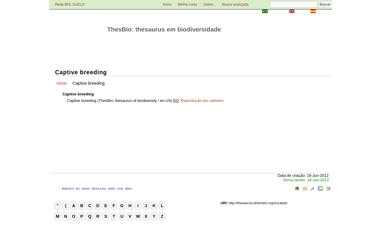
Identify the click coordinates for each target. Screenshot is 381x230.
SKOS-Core (99, 188)
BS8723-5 (68, 188)
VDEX (111, 188)
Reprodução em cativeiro (202, 100)
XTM (120, 188)
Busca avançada (235, 4)
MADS (86, 188)
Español (324, 12)
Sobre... (209, 4)
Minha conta (187, 4)
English (302, 12)
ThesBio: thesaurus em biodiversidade (164, 29)
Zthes (128, 188)
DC (78, 188)
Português (278, 12)
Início (167, 4)
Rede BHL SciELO (70, 4)
